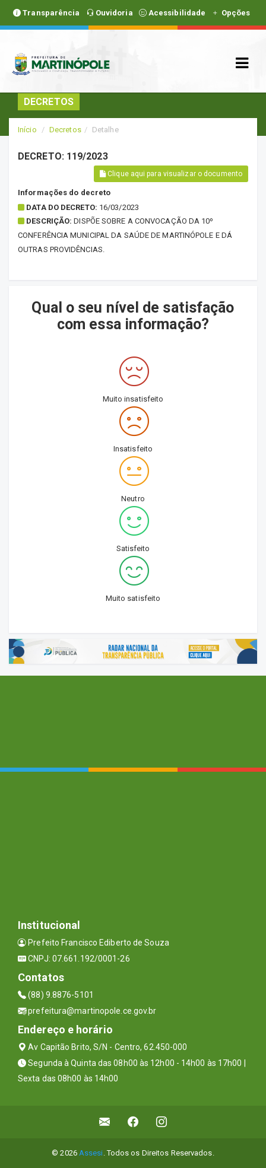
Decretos (65, 129)
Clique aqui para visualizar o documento (171, 174)
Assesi (91, 1152)
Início (27, 129)
